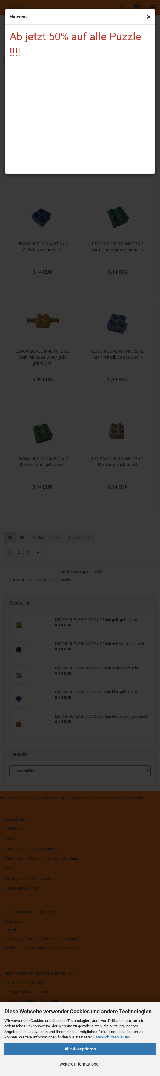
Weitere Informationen (80, 1064)
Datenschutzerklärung (111, 1037)
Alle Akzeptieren (80, 1048)
